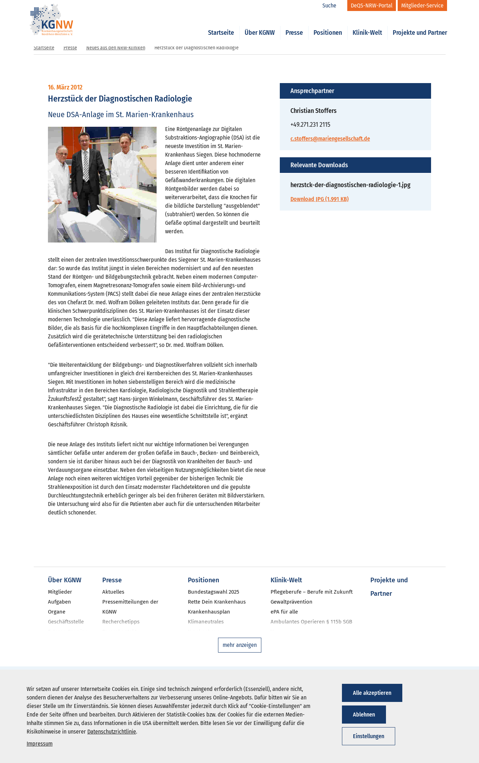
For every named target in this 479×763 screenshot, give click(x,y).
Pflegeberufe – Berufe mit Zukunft (312, 592)
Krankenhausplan (209, 612)
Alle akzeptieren (372, 693)
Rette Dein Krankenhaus (217, 602)
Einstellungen (368, 736)
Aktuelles (113, 592)
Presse (294, 25)
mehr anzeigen (240, 645)
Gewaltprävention (291, 602)
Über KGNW (260, 25)
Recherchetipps (121, 621)
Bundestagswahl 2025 (213, 592)
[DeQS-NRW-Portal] (371, 5)
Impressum (40, 743)
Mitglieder (60, 592)
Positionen (328, 25)
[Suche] (333, 5)
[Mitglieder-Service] (422, 5)
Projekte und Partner (420, 25)
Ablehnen (364, 714)
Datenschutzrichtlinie (111, 731)
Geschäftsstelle (66, 621)
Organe (56, 612)
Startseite (221, 25)
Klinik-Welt (367, 25)
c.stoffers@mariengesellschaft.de (330, 138)
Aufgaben (59, 602)
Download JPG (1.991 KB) (319, 199)
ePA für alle (284, 612)
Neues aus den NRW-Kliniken (115, 48)
